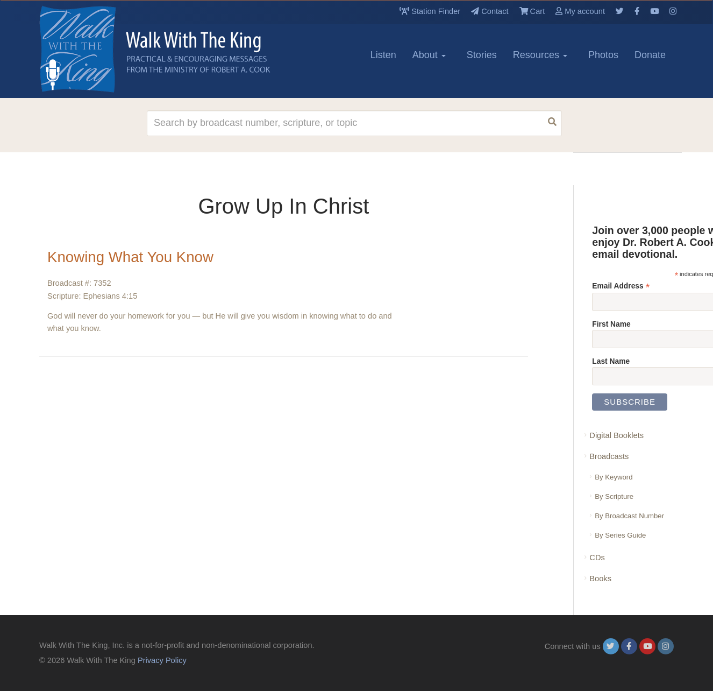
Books (600, 578)
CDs (596, 557)
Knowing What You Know (131, 257)
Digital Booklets (616, 435)
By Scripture (614, 496)
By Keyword (613, 477)
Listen (383, 55)
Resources (540, 55)
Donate (650, 55)
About (429, 55)
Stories (482, 55)
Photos (603, 55)
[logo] (87, 49)
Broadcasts (609, 456)
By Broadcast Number (629, 516)
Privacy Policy (162, 660)
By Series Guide (620, 535)
